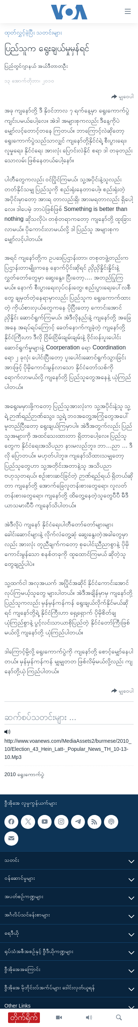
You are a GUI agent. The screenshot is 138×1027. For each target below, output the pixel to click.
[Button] (122, 97)
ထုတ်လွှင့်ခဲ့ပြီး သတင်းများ (33, 32)
